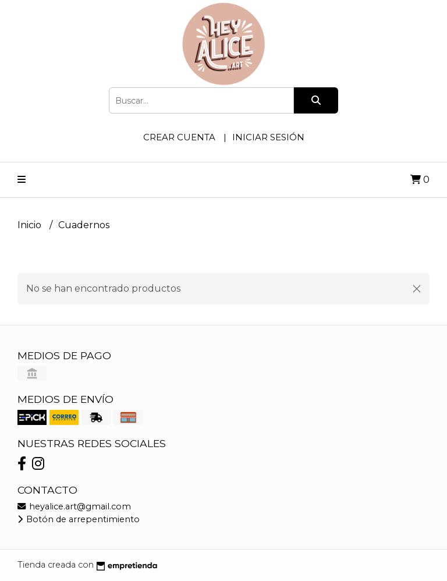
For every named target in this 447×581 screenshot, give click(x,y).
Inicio (30, 225)
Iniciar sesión (268, 137)
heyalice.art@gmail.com (74, 506)
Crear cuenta (179, 137)
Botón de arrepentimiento (78, 519)
